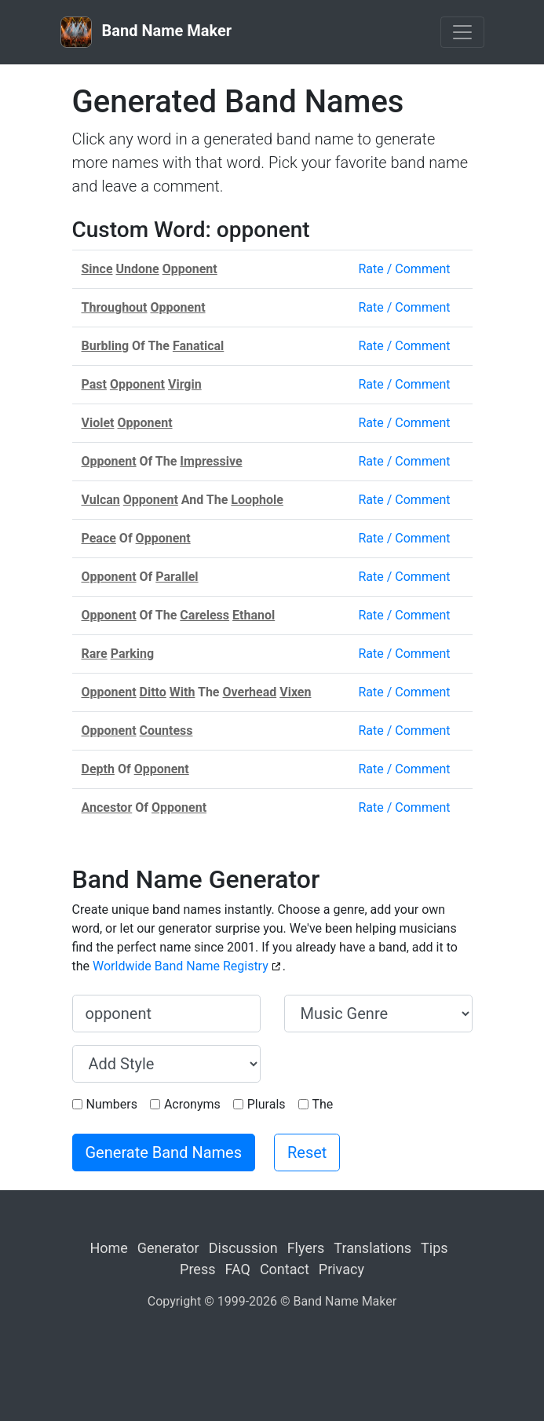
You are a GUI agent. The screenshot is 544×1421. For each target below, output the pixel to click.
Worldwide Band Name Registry (180, 966)
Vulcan (101, 499)
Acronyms (192, 1104)
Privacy (341, 1269)
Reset (307, 1152)
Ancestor (107, 807)
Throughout (115, 307)
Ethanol (253, 615)
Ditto (153, 692)
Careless (204, 615)
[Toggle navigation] (462, 32)
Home (108, 1248)
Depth (98, 769)
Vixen (295, 692)
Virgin (185, 384)
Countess (166, 730)
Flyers (306, 1248)
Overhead (250, 692)
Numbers (111, 1104)
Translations (372, 1248)
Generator (168, 1248)
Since (97, 268)
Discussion (243, 1248)
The (323, 1104)
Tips (434, 1248)
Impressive (211, 461)
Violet (98, 422)
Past (94, 384)
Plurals (266, 1104)
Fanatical (198, 345)
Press (197, 1269)
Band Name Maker (146, 32)
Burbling (106, 345)
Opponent (189, 268)
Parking (133, 653)
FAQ (237, 1269)
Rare (95, 653)
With (182, 692)
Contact (284, 1269)
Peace (99, 538)
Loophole (257, 499)
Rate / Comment (404, 268)
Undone (137, 268)
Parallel (176, 576)
